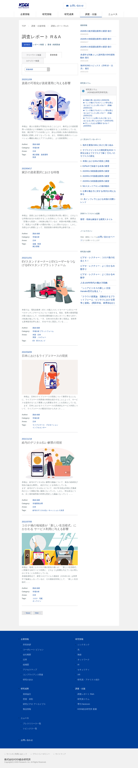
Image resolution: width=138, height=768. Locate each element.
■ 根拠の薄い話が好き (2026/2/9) (96, 100)
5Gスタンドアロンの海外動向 (96, 186)
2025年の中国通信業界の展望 (96, 176)
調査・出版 (91, 14)
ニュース (112, 14)
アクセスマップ (30, 669)
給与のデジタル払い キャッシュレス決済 (48, 510)
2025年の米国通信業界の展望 (96, 181)
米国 (34, 335)
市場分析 (36, 148)
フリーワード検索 (33, 55)
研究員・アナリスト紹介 (88, 679)
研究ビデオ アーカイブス (34, 704)
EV (34, 341)
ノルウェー (41, 337)
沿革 (25, 659)
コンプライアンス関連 (33, 674)
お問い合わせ (77, 5)
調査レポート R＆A (59, 26)
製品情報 (27, 709)
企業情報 (25, 14)
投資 (34, 157)
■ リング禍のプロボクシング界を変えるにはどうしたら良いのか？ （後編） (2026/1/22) (98, 105)
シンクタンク (83, 644)
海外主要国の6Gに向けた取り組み (98, 145)
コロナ (35, 598)
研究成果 (69, 14)
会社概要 (27, 654)
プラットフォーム (47, 331)
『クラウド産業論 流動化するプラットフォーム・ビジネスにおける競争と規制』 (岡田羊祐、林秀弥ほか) (97, 299)
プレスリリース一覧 (32, 723)
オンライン (37, 601)
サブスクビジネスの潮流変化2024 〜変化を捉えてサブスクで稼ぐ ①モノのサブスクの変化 (98, 153)
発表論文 (27, 694)
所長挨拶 (27, 644)
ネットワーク (83, 659)
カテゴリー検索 (32, 61)
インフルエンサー (39, 428)
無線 (79, 654)
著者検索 (53, 55)
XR (78, 674)
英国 (34, 337)
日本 (34, 151)
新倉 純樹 (36, 144)
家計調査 (36, 155)
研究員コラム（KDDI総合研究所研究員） (97, 90)
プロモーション (52, 425)
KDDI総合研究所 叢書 (87, 709)
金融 (34, 244)
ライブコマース (39, 425)
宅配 (41, 598)
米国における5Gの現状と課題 (96, 161)
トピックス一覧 (30, 728)
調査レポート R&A (85, 694)
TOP (24, 26)
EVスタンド (40, 341)
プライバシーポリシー (41, 754)
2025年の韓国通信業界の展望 (96, 171)
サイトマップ (60, 754)
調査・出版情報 (38, 26)
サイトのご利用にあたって (16, 754)
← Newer (27, 613)
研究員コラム (83, 699)
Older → (38, 613)
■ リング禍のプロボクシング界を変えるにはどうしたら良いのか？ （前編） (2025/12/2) (98, 113)
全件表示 (27, 44)
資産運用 (44, 155)
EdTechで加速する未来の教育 (96, 166)
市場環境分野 (38, 504)
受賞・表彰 (28, 699)
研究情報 (46, 14)
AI (78, 664)
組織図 (26, 664)
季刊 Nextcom (83, 704)
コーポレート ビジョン (33, 649)
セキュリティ (83, 669)
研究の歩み (28, 679)
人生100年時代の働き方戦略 (94, 283)
